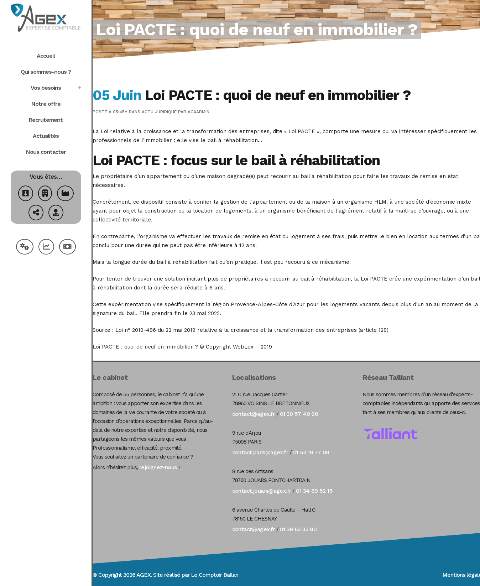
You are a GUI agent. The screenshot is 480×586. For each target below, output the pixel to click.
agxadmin (198, 111)
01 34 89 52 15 (314, 490)
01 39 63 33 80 (298, 529)
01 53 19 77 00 (311, 452)
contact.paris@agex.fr (260, 452)
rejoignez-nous (158, 467)
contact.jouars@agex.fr (261, 490)
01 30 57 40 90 (299, 413)
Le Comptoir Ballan (214, 574)
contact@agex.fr (253, 413)
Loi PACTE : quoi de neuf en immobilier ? (145, 347)
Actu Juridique (159, 111)
